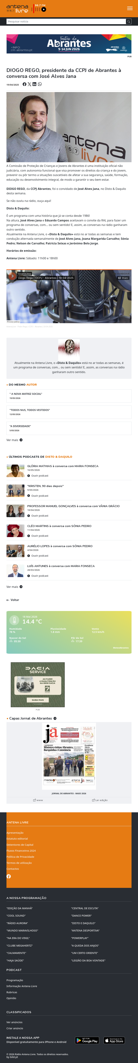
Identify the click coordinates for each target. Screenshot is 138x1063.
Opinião (11, 998)
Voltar (12, 600)
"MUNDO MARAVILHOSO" (22, 930)
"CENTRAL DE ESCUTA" (84, 908)
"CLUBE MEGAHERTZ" (19, 945)
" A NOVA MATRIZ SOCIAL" (69, 396)
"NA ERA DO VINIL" (18, 938)
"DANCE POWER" (81, 915)
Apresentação (15, 832)
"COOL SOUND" (16, 915)
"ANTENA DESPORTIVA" (85, 930)
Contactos (12, 868)
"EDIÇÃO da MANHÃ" (19, 908)
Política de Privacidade (20, 856)
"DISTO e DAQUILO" (83, 923)
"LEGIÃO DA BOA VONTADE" (88, 960)
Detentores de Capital (19, 844)
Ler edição (100, 800)
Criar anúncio (14, 1028)
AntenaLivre (11, 327)
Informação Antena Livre (21, 986)
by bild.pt (12, 1057)
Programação (14, 980)
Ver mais (14, 440)
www (38, 800)
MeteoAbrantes (121, 647)
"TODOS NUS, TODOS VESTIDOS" (69, 412)
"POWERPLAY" (79, 938)
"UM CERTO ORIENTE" (84, 953)
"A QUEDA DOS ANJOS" (85, 945)
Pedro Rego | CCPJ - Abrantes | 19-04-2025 (35, 327)
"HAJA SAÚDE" (15, 960)
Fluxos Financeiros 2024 (21, 850)
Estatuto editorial (17, 838)
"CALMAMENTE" (16, 953)
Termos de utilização (19, 863)
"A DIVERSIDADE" (69, 428)
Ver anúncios (14, 1022)
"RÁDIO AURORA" (17, 923)
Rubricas (11, 992)
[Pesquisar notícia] (66, 21)
